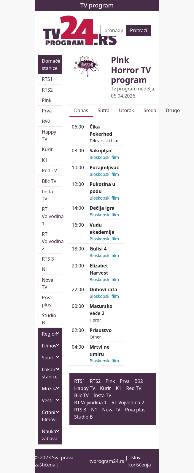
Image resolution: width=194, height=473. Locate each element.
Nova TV (47, 283)
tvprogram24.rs (106, 461)
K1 (44, 160)
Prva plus (47, 301)
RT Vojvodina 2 (52, 241)
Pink (46, 100)
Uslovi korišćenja (139, 461)
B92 (46, 121)
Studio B (49, 319)
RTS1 (47, 79)
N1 (45, 269)
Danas (81, 110)
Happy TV (49, 135)
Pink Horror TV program (131, 69)
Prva (47, 110)
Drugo (173, 110)
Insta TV (47, 195)
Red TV (49, 170)
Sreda (150, 110)
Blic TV (49, 181)
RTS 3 (48, 259)
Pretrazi (138, 30)
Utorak (126, 110)
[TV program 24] (80, 30)
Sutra (103, 110)
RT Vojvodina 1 (52, 216)
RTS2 (47, 90)
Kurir (47, 149)
